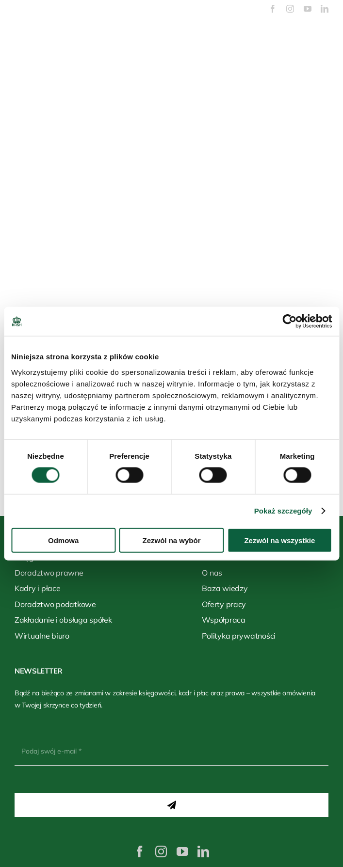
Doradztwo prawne (49, 573)
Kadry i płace (38, 588)
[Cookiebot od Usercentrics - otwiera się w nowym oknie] (289, 321)
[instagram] (290, 9)
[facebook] (273, 9)
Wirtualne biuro (42, 636)
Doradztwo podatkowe (55, 604)
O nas (212, 573)
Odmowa (63, 540)
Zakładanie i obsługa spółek (63, 620)
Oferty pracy (224, 604)
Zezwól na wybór (172, 540)
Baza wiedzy (224, 588)
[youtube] (307, 9)
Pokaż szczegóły (283, 511)
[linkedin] (324, 9)
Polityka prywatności (239, 636)
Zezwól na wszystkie (279, 540)
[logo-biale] (172, 26)
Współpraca (223, 620)
